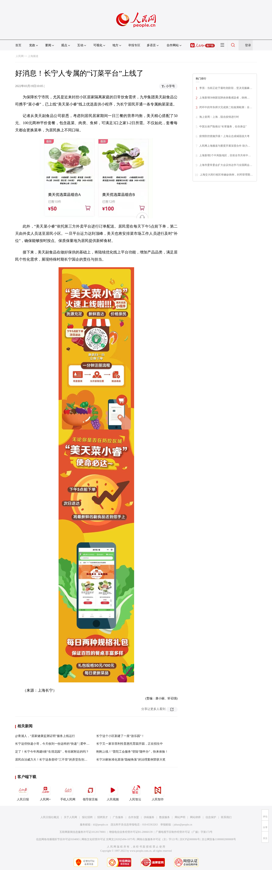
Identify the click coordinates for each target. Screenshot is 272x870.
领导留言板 (90, 792)
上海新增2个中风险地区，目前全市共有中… (225, 155)
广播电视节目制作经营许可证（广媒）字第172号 (184, 832)
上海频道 (33, 56)
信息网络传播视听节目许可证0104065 (58, 839)
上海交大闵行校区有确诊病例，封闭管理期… (226, 174)
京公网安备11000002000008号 (219, 839)
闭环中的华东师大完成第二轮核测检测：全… (225, 107)
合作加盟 (133, 817)
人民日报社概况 (49, 817)
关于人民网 (70, 817)
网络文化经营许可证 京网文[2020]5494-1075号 (108, 839)
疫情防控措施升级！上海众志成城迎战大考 (224, 136)
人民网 (20, 56)
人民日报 (22, 792)
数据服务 (164, 817)
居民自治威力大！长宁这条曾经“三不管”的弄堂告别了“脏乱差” (57, 759)
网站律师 (195, 817)
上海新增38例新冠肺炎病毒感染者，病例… (224, 97)
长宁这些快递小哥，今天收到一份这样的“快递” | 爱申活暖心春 (56, 743)
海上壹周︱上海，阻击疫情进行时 (219, 116)
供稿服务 (149, 817)
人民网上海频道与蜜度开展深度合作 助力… (224, 145)
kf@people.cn (100, 824)
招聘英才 (102, 817)
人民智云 (135, 792)
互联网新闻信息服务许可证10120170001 (83, 832)
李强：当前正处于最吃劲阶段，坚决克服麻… (225, 88)
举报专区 (134, 45)
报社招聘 (87, 817)
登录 (248, 45)
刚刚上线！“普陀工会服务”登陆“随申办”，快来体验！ (132, 751)
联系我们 (226, 817)
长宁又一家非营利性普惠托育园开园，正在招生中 (129, 743)
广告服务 (118, 817)
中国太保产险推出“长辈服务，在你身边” (222, 126)
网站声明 (180, 817)
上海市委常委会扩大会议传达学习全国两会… (225, 165)
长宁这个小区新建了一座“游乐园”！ (120, 736)
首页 (18, 45)
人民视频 (112, 792)
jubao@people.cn (183, 824)
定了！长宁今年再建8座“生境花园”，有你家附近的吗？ (52, 751)
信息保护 (211, 817)
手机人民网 (67, 792)
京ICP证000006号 (190, 839)
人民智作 (157, 792)
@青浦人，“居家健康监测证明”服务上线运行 (45, 736)
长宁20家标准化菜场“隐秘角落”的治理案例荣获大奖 (130, 759)
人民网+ (45, 792)
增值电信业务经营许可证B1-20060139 (131, 832)
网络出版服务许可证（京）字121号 (157, 839)
